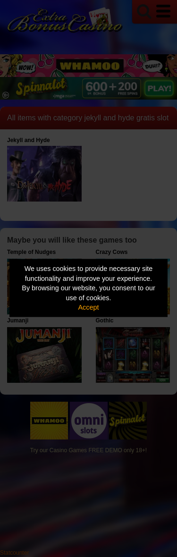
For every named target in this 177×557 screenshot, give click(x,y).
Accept (88, 307)
